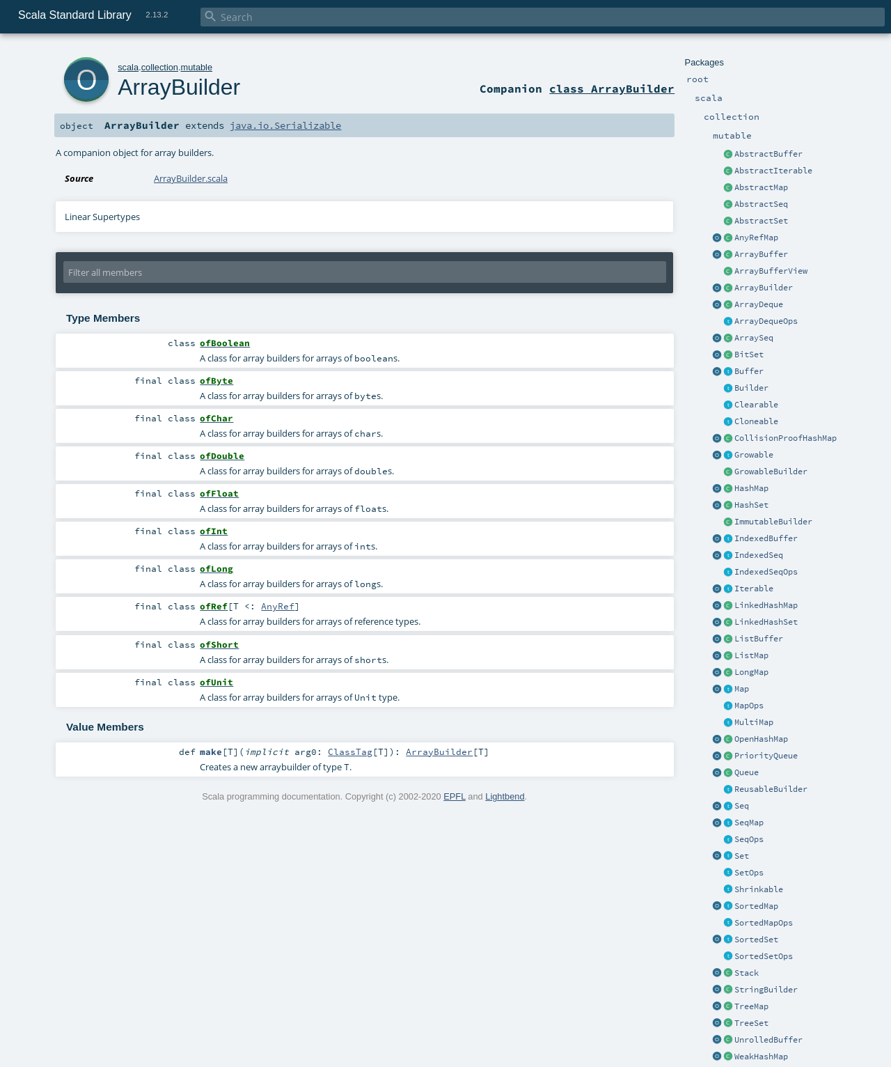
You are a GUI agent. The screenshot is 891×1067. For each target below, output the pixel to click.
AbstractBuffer (768, 154)
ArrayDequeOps (766, 321)
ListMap (751, 655)
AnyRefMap (756, 237)
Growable (753, 455)
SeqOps (749, 839)
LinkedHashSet (766, 622)
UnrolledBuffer (768, 1040)
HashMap (751, 488)
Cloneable (756, 421)
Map (741, 689)
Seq (741, 806)
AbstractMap (761, 187)
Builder (751, 388)
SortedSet (756, 939)
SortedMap (756, 906)
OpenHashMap (761, 739)
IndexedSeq (758, 555)
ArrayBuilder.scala (191, 178)
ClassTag (350, 751)
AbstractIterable (773, 171)
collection (159, 67)
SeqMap (749, 822)
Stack (746, 973)
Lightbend (504, 796)
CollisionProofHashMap (785, 438)
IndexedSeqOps (766, 572)
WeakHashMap (761, 1056)
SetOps (749, 873)
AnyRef (277, 606)
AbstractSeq (761, 204)
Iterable (753, 588)
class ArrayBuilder (612, 88)
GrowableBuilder (770, 471)
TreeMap (751, 1006)
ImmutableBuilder (773, 522)
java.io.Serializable (285, 125)
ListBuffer (758, 639)
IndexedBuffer (766, 538)
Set (741, 856)
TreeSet (751, 1023)
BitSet (749, 354)
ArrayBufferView (770, 271)
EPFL (454, 796)
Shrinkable (758, 889)
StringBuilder (766, 990)
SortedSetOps (763, 956)
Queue (746, 772)
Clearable (756, 405)
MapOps (749, 705)
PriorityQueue (766, 756)
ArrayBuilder (763, 288)
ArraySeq (753, 338)
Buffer (749, 371)
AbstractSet (761, 221)
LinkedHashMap (766, 605)
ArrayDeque (758, 304)
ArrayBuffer (761, 254)
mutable (197, 67)
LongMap (751, 672)
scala (128, 67)
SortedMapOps (763, 923)
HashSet (751, 505)
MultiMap (753, 722)
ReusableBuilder (770, 789)
